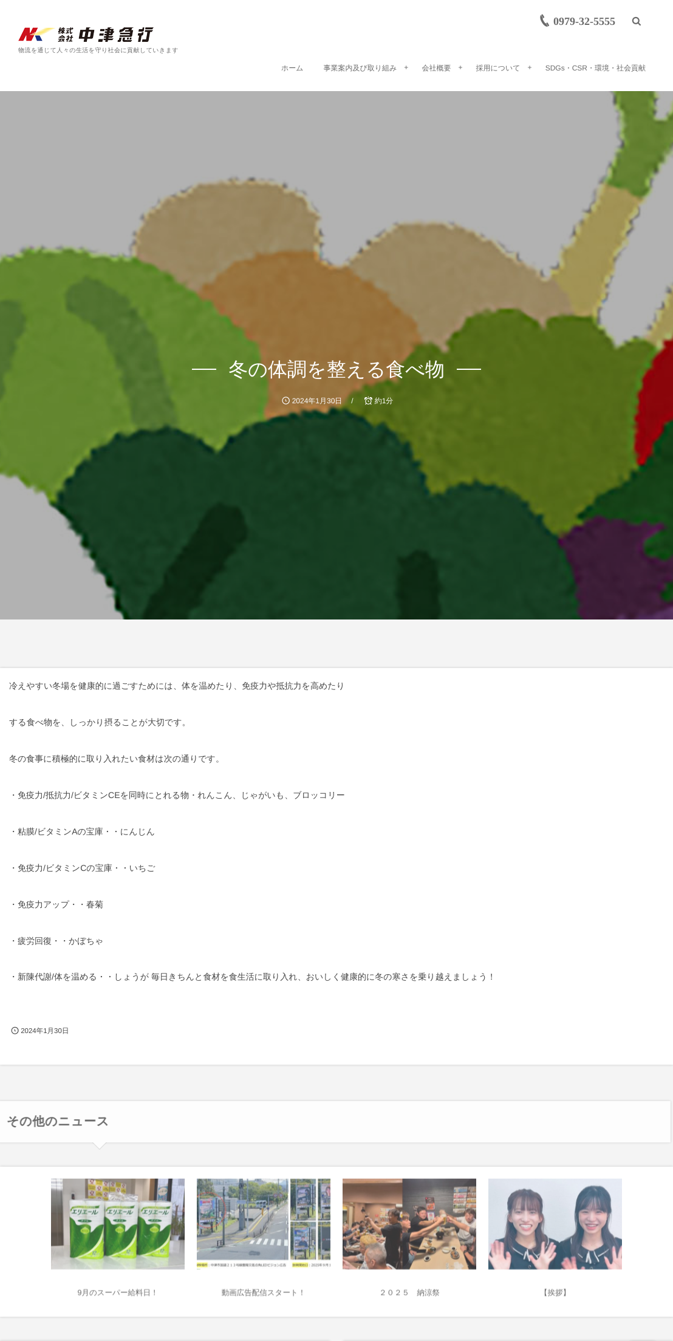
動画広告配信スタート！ (264, 1296)
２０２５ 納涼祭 (409, 1296)
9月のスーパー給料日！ (118, 1296)
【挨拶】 (555, 1296)
